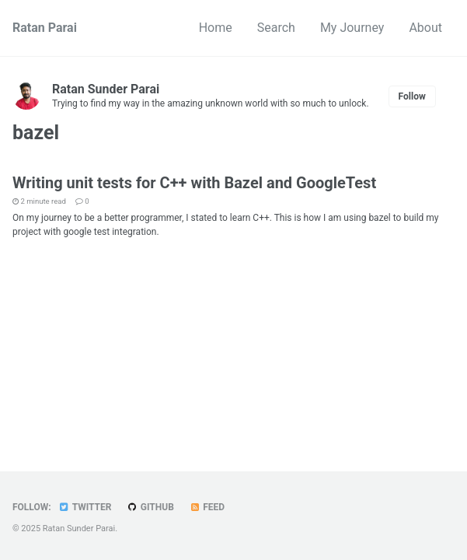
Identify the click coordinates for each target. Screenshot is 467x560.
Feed (207, 507)
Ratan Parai (44, 27)
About (425, 27)
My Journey (352, 27)
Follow (412, 96)
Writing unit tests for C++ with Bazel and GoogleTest (194, 182)
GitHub (149, 507)
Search (276, 27)
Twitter (85, 507)
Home (215, 27)
